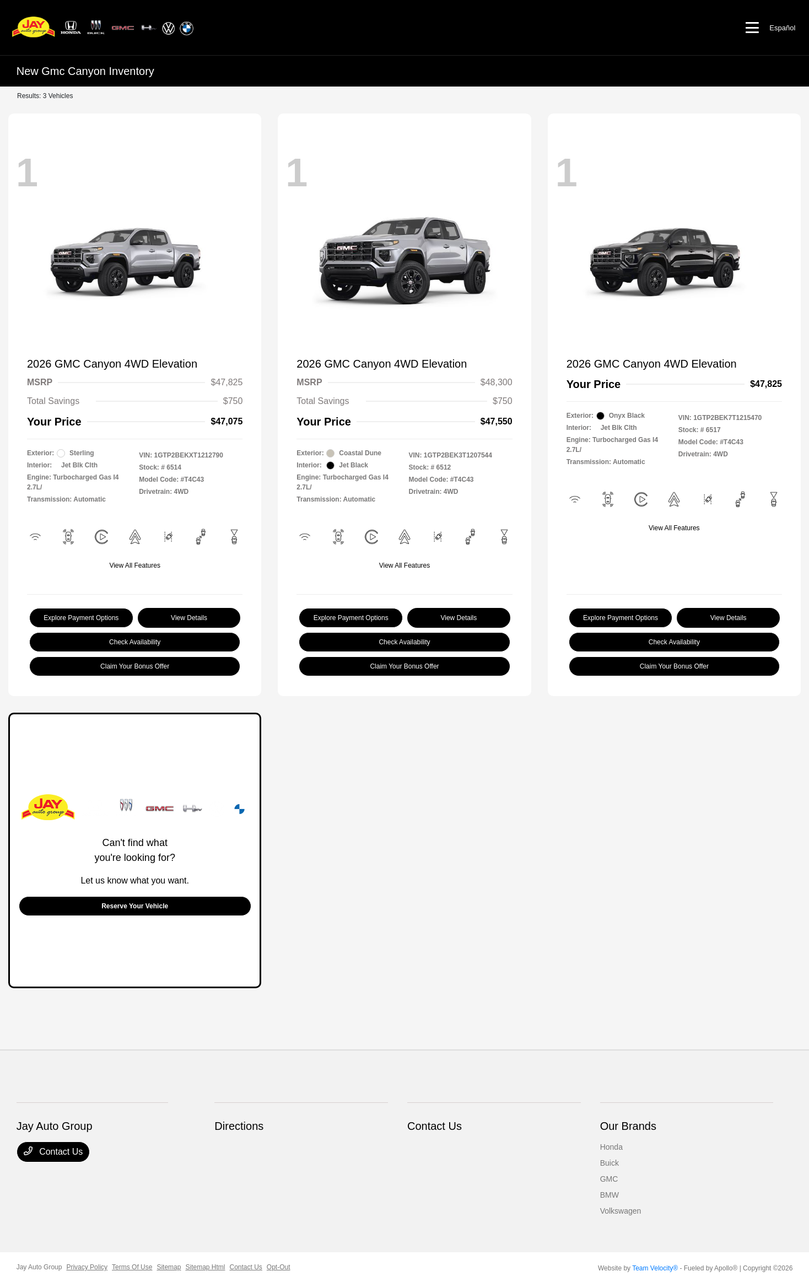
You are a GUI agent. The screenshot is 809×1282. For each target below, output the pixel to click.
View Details (189, 618)
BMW (609, 1195)
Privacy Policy (86, 1267)
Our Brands (628, 1126)
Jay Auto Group (39, 1267)
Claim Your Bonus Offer (134, 666)
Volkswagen (620, 1210)
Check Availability (134, 642)
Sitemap (169, 1267)
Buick (609, 1163)
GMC (609, 1179)
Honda (611, 1147)
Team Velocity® (655, 1268)
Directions (238, 1126)
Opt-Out (278, 1267)
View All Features (134, 565)
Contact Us (53, 1151)
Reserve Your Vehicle (134, 906)
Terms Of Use (132, 1267)
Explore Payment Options (81, 618)
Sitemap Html (205, 1267)
